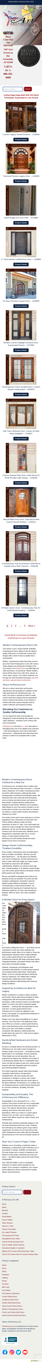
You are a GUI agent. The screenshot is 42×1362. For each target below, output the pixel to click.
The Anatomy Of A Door (10, 1235)
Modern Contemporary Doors (12, 1309)
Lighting (5, 1278)
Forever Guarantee (9, 1229)
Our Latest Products (9, 1232)
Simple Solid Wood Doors (11, 1303)
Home (4, 1204)
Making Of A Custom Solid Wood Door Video (18, 1251)
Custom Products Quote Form (13, 1242)
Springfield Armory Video (11, 1239)
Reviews (5, 1210)
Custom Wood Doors (9, 1296)
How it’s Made (7, 1220)
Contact (5, 1213)
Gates (4, 1271)
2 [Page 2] (11, 625)
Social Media (6, 1216)
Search (28, 89)
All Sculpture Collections (11, 1293)
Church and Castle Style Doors (13, 1312)
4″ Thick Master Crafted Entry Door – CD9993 (21, 259)
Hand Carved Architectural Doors (14, 1315)
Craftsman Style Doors (10, 1300)
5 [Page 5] (24, 625)
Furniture (5, 1284)
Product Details (21, 139)
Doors (4, 1268)
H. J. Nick (24, 726)
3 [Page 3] (15, 625)
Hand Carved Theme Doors (12, 1306)
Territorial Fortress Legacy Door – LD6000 (21, 176)
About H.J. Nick (7, 1226)
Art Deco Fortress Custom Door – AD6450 (21, 301)
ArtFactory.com (19, 668)
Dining (4, 1281)
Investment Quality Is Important (13, 1248)
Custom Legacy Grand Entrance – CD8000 (21, 134)
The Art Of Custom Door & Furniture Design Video (20, 1254)
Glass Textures (7, 1223)
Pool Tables (6, 1290)
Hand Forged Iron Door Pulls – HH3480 (21, 218)
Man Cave (5, 1287)
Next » (31, 625)
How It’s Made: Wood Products (13, 1245)
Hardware (5, 1275)
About (4, 1207)
